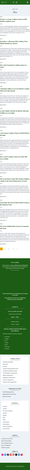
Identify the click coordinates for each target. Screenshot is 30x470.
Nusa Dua (7, 346)
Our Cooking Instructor (7, 443)
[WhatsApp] (13, 2)
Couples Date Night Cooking (10, 370)
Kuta (6, 340)
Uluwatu (7, 348)
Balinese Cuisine (5, 447)
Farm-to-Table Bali (5, 445)
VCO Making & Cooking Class (10, 373)
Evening (5, 366)
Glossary (5, 413)
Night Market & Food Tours (9, 394)
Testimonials (6, 422)
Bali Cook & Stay (7, 396)
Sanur (6, 344)
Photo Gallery (6, 424)
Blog (4, 417)
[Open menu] (27, 2)
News (1, 16)
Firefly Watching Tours (8, 392)
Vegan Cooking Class (8, 375)
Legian (6, 342)
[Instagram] (16, 2)
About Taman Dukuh (6, 441)
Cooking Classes (15, 358)
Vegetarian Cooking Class (9, 377)
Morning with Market (8, 362)
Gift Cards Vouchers (8, 411)
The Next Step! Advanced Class (10, 368)
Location (5, 406)
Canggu (7, 338)
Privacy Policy (6, 428)
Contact (5, 408)
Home (13, 9)
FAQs (4, 419)
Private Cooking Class (8, 379)
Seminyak (7, 336)
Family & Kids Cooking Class (10, 382)
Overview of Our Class (7, 438)
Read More (3, 35)
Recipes (5, 415)
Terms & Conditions (7, 426)
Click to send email (16, 314)
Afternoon (5, 364)
